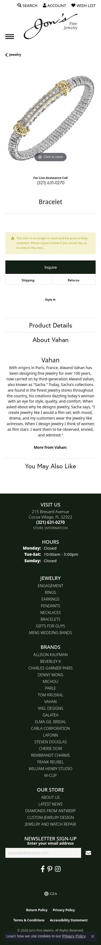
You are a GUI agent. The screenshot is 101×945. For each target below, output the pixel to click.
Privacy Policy (64, 910)
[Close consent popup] (92, 936)
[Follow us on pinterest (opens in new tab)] (49, 869)
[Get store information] (50, 528)
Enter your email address (50, 843)
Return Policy (37, 910)
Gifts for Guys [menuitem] (50, 625)
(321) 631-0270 (50, 182)
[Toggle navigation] (9, 36)
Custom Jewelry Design (50, 817)
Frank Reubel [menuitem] (50, 761)
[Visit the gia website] (50, 894)
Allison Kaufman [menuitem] (50, 654)
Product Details (50, 325)
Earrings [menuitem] (50, 599)
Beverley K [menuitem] (50, 661)
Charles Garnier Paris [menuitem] (50, 668)
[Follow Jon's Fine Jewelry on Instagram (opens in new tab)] (58, 869)
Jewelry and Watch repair (50, 824)
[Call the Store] (50, 522)
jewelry (15, 54)
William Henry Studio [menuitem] (50, 768)
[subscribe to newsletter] (88, 853)
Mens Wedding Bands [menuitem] (50, 632)
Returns (73, 280)
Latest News (50, 804)
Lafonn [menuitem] (50, 735)
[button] (27, 5)
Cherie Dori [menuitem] (50, 748)
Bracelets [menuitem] (51, 619)
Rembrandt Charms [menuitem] (50, 755)
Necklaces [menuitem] (50, 612)
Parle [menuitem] (50, 688)
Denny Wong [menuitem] (50, 674)
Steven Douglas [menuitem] (50, 741)
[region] (50, 118)
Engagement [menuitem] (50, 585)
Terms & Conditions (28, 920)
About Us (50, 797)
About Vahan (51, 339)
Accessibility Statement (69, 920)
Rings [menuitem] (50, 592)
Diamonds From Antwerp (50, 810)
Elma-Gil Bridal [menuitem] (50, 721)
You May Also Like (50, 466)
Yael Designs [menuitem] (50, 708)
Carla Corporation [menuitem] (50, 728)
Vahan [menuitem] (50, 701)
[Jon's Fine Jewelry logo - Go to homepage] (51, 26)
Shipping (28, 280)
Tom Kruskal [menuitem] (50, 694)
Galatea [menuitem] (50, 715)
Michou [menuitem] (50, 681)
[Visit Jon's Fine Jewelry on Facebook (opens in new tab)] (43, 869)
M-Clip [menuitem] (50, 775)
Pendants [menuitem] (50, 605)
